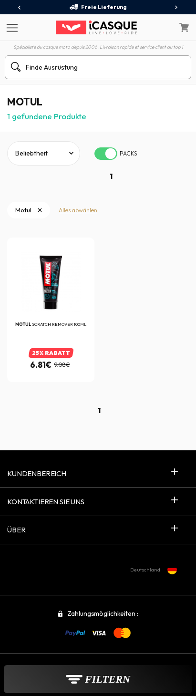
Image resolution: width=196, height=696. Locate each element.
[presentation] (19, 7)
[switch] (105, 153)
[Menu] (10, 27)
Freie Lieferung (98, 7)
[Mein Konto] (163, 27)
